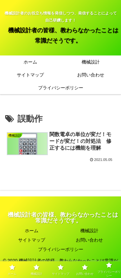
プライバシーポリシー (60, 249)
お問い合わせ (89, 240)
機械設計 (89, 230)
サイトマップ (31, 240)
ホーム (31, 230)
